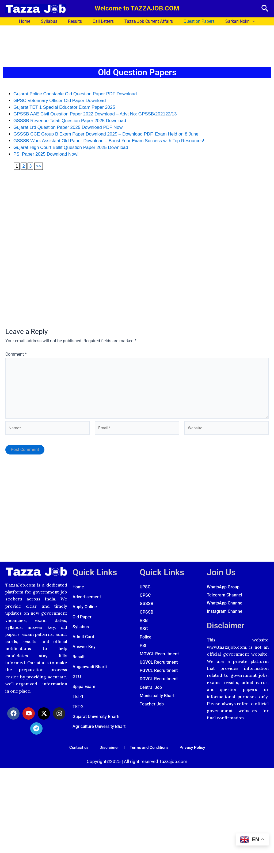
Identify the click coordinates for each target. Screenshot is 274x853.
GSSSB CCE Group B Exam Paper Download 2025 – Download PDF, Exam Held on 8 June (106, 134)
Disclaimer (227, 630)
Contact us (76, 751)
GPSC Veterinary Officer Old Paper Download (59, 100)
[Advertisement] (137, 45)
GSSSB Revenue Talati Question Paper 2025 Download (69, 120)
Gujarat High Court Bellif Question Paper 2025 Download (70, 147)
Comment (16, 354)
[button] (265, 8)
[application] (246, 21)
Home (31, 21)
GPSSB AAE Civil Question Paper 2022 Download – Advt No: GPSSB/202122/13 (95, 114)
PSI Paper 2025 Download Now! (46, 154)
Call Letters (103, 21)
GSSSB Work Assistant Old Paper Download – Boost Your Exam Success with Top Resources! (108, 140)
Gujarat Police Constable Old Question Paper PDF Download (75, 93)
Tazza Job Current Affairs (146, 21)
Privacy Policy (194, 751)
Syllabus (53, 21)
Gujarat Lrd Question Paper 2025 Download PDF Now (68, 127)
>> (38, 166)
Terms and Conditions (149, 751)
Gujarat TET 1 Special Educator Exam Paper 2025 (64, 107)
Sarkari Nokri (234, 21)
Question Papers (194, 21)
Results (77, 21)
